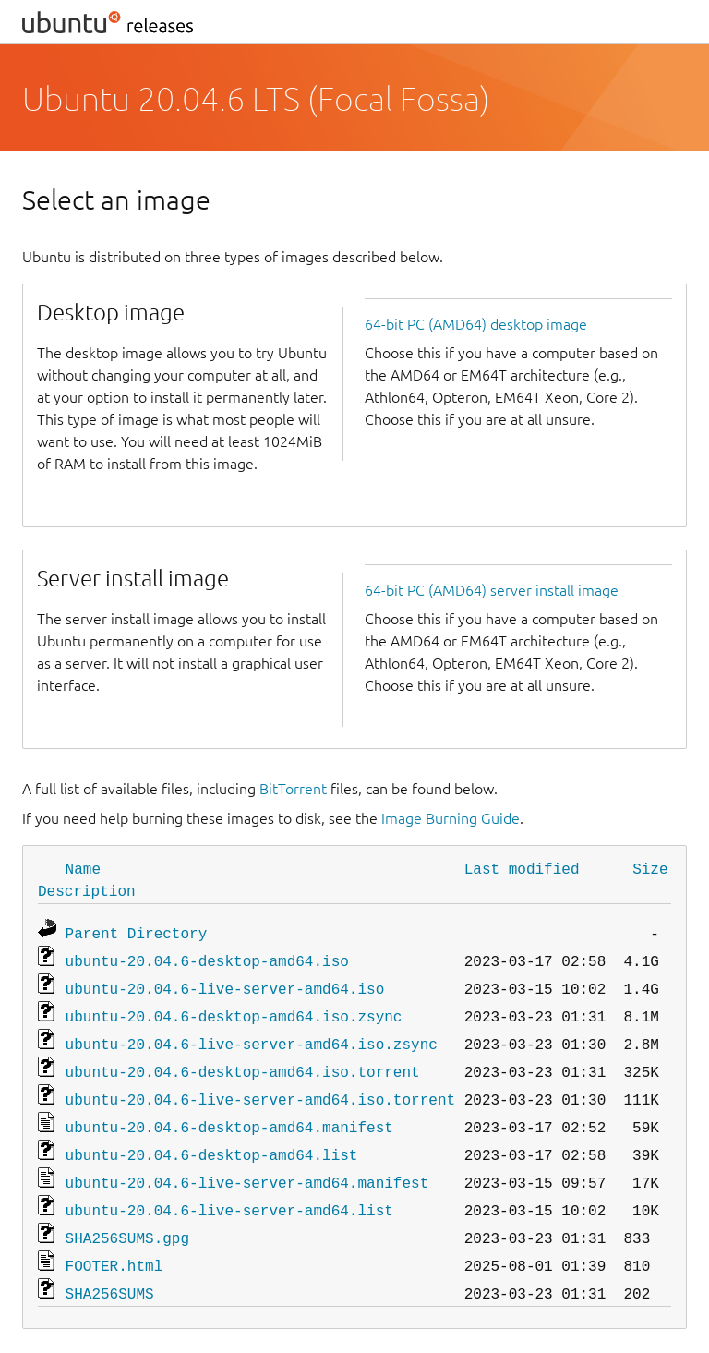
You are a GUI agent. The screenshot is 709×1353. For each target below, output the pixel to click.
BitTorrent (293, 788)
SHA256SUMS (110, 1267)
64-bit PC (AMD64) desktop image (476, 324)
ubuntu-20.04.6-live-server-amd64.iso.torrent (260, 1086)
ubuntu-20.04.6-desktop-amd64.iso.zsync (234, 1008)
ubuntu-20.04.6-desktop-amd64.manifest (229, 1112)
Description (87, 890)
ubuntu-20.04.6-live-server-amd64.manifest (247, 1164)
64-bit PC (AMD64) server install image (492, 590)
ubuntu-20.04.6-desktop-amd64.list (212, 1138)
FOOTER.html (114, 1241)
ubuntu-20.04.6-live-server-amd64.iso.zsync (252, 1034)
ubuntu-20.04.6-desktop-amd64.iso (207, 957)
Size (649, 868)
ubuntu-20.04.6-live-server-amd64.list (229, 1189)
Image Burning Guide (450, 818)
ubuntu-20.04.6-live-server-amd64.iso (225, 982)
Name (83, 868)
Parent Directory (137, 931)
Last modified (522, 868)
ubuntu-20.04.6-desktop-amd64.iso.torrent (243, 1060)
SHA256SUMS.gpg (127, 1215)
